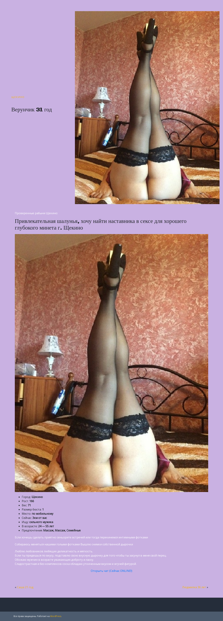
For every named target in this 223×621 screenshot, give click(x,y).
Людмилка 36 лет (194, 587)
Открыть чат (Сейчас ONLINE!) (111, 571)
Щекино (18, 97)
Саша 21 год (25, 587)
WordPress (55, 616)
